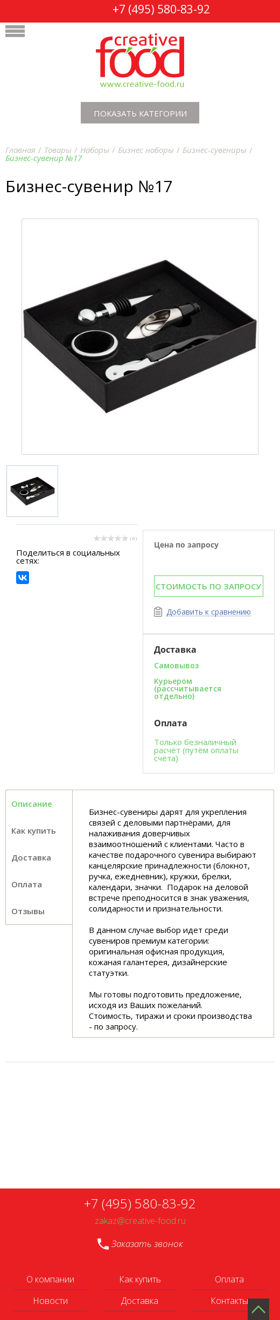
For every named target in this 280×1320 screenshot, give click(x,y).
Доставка (139, 1301)
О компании (50, 1279)
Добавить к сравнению (208, 612)
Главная (20, 149)
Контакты (229, 1301)
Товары (58, 149)
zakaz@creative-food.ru (140, 1221)
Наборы (94, 149)
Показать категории (140, 113)
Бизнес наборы (146, 149)
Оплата (229, 1279)
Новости (50, 1301)
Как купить (33, 830)
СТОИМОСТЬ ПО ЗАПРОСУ (208, 586)
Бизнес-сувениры (215, 149)
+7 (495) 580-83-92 (161, 9)
